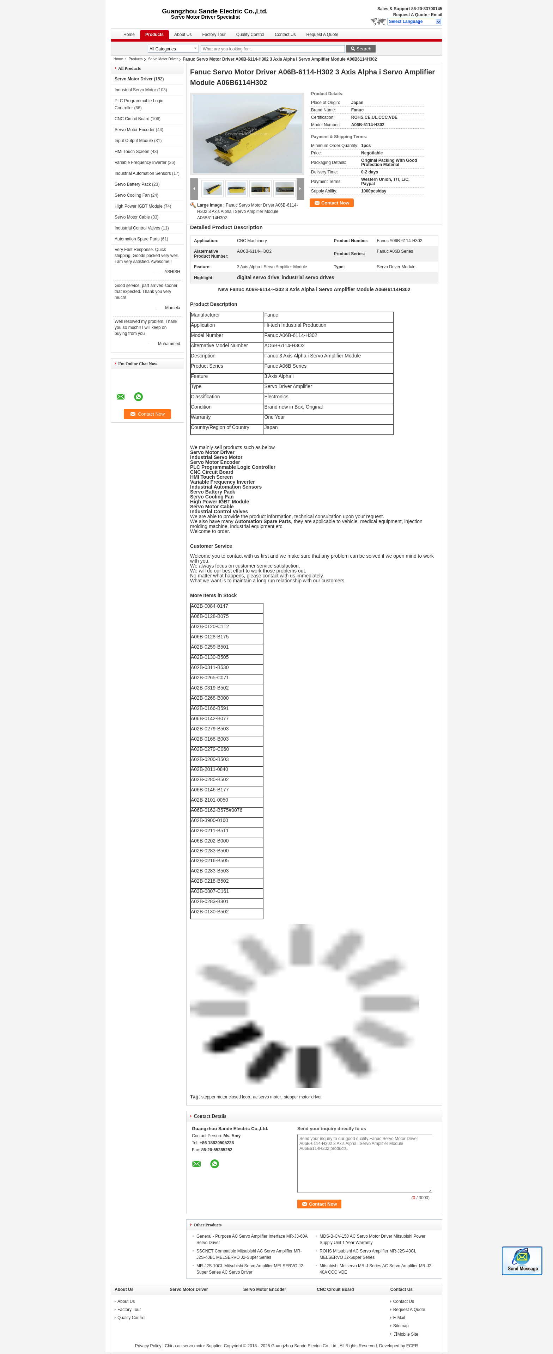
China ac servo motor (185, 1345)
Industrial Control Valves (137, 228)
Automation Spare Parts (137, 239)
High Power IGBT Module (139, 206)
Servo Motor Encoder (134, 129)
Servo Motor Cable (132, 217)
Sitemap (401, 1325)
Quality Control (250, 34)
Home (129, 34)
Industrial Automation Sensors (143, 173)
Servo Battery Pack (133, 184)
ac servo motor (267, 1097)
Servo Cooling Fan (132, 195)
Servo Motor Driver (163, 59)
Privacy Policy (148, 1345)
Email (436, 14)
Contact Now (335, 203)
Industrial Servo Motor (135, 89)
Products (154, 34)
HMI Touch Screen (132, 151)
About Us (183, 34)
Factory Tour (213, 34)
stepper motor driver (303, 1097)
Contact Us (285, 34)
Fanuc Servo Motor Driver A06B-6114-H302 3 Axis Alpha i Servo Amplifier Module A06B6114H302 (247, 211)
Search (364, 48)
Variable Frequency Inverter (140, 162)
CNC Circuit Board (132, 118)
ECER (412, 1345)
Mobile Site (405, 1334)
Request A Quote (410, 14)
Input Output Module (134, 140)
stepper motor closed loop (225, 1097)
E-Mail (399, 1317)
